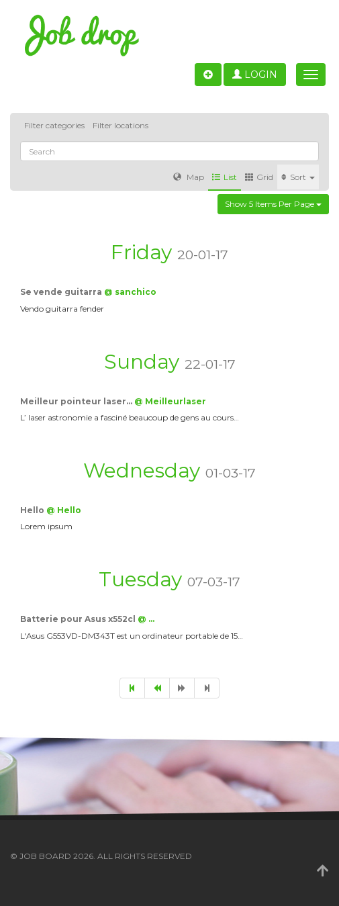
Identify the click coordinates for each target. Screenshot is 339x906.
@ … (146, 619)
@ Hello (63, 510)
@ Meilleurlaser (170, 401)
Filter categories (54, 125)
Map (188, 177)
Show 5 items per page (273, 204)
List (224, 177)
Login (254, 75)
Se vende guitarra (62, 292)
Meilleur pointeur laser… (77, 401)
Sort (298, 177)
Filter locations (120, 125)
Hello (33, 510)
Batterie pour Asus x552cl (79, 619)
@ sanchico (130, 292)
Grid (259, 177)
